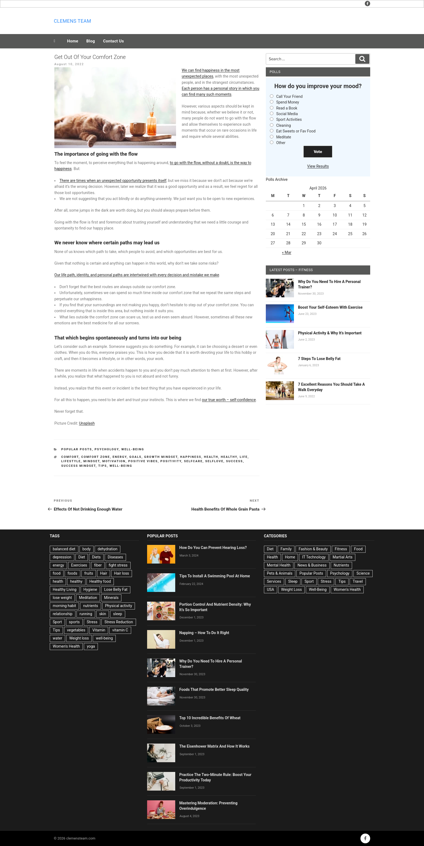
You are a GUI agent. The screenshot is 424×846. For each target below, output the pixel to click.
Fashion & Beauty (313, 549)
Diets (96, 557)
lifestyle (71, 461)
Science (363, 573)
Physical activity (118, 606)
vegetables (76, 630)
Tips (102, 466)
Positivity (170, 461)
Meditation (88, 597)
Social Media (287, 114)
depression (62, 557)
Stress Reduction (118, 622)
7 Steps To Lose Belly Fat (319, 359)
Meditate (283, 137)
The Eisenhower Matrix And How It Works (214, 746)
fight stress (118, 565)
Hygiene (90, 589)
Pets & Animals (279, 573)
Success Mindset (78, 466)
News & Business (312, 565)
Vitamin (98, 630)
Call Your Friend (289, 96)
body (86, 549)
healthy (229, 457)
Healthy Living (65, 589)
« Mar (287, 252)
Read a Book (286, 108)
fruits (88, 573)
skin (102, 614)
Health (272, 557)
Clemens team (72, 21)
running (86, 614)
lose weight (62, 597)
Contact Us (113, 41)
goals (135, 457)
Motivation (113, 461)
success (234, 461)
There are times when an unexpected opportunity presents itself (112, 180)
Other (280, 143)
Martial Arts (342, 557)
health (211, 457)
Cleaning (283, 125)
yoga (91, 646)
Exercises (79, 565)
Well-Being (132, 449)
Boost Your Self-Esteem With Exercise (330, 307)
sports (74, 622)
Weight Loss (291, 589)
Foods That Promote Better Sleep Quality (214, 689)
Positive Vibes (143, 461)
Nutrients (341, 565)
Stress (92, 622)
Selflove (214, 461)
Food (358, 549)
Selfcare (193, 461)
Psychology (107, 449)
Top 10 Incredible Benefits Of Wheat (209, 718)
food (57, 573)
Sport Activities (289, 119)
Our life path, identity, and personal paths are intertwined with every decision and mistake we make (136, 275)
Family (286, 549)
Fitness (341, 549)
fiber (98, 565)
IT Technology (314, 557)
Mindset (91, 461)
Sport (57, 622)
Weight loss (79, 638)
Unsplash (87, 423)
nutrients (90, 606)
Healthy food (100, 581)
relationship (62, 614)
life (243, 457)
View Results (318, 166)
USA (270, 589)
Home (72, 41)
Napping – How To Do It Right (204, 633)
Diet (81, 557)
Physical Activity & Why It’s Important (330, 333)
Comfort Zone (95, 457)
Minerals (111, 597)
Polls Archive (277, 179)
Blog (90, 41)
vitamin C (120, 630)
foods (72, 573)
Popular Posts (76, 449)
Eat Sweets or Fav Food (296, 131)
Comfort (70, 457)
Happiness (190, 457)
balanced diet (64, 549)
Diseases (115, 557)
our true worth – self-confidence (229, 400)
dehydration (107, 549)
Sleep (292, 581)
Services (274, 581)
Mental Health (278, 565)
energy (119, 457)
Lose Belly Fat (115, 589)
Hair (103, 573)
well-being (121, 466)
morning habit (64, 606)
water (57, 638)
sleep (117, 614)
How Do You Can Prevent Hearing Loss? (213, 547)
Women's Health (66, 646)
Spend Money (287, 102)
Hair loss (121, 573)
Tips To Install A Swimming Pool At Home (214, 576)
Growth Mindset (161, 457)
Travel (358, 581)
